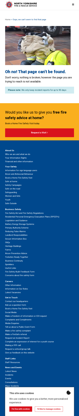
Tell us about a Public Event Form (20, 327)
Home (8, 19)
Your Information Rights (16, 158)
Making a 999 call (13, 345)
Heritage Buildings (13, 246)
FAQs (7, 242)
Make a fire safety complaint (18, 331)
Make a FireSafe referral (16, 334)
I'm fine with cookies (21, 409)
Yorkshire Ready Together (16, 257)
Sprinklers (9, 264)
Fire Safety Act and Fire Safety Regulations (24, 213)
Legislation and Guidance (16, 220)
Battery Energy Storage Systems (19, 224)
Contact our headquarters (16, 301)
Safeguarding (11, 192)
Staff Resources (12, 362)
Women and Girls (12, 196)
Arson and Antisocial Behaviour (19, 174)
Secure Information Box (16, 239)
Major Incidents (12, 386)
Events (8, 378)
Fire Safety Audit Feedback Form (20, 272)
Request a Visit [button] (39, 133)
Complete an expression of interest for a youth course (29, 341)
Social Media (10, 312)
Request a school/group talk (17, 349)
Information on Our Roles (16, 289)
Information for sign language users (21, 170)
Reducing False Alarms (15, 231)
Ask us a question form (15, 305)
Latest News (11, 371)
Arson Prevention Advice (16, 253)
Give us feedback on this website (19, 352)
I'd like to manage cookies (49, 409)
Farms (8, 250)
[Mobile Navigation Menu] (73, 4)
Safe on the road (12, 189)
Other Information (13, 285)
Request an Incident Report (17, 338)
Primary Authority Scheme (16, 228)
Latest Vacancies (13, 292)
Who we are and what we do (17, 154)
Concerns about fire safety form (19, 275)
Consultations (11, 382)
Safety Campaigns (13, 185)
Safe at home (11, 181)
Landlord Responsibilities (16, 235)
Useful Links (10, 268)
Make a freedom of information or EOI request (26, 316)
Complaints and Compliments (18, 319)
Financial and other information (19, 161)
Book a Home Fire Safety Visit (18, 178)
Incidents (9, 375)
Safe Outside (11, 203)
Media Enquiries (12, 323)
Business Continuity (14, 261)
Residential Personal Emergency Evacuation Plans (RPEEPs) (32, 217)
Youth (7, 200)
